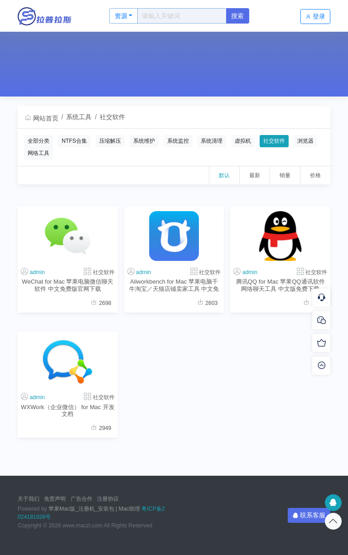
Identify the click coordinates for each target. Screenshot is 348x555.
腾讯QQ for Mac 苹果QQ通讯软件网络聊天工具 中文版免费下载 (280, 285)
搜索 (237, 15)
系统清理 (211, 141)
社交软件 (112, 117)
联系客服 (309, 515)
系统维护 (144, 141)
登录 (315, 16)
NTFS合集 (74, 141)
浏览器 (305, 141)
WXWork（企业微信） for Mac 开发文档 (67, 410)
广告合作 (81, 499)
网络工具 (38, 153)
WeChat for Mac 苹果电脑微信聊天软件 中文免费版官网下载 (67, 285)
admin (36, 272)
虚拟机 (243, 141)
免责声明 (55, 499)
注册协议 (108, 499)
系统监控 (178, 141)
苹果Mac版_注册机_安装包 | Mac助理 (94, 509)
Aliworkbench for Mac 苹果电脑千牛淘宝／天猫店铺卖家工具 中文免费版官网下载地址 (174, 285)
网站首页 (41, 118)
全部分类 (38, 141)
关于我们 (28, 499)
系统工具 (79, 117)
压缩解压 (110, 141)
